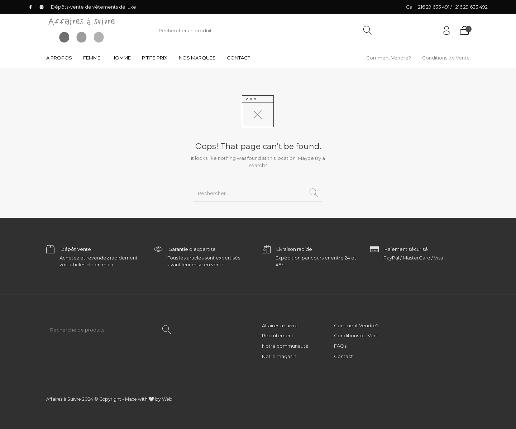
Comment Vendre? (356, 325)
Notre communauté (285, 346)
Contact (343, 356)
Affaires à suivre (280, 325)
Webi (167, 399)
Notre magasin (279, 356)
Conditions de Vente (358, 335)
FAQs (340, 346)
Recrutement (277, 335)
